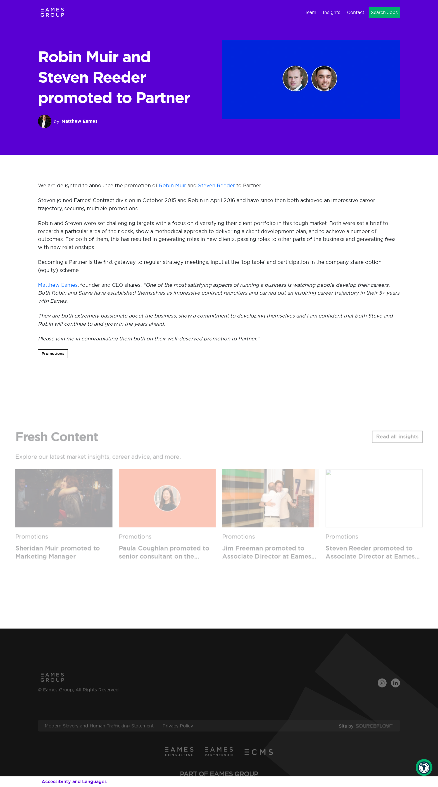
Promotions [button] (53, 353)
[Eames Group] (52, 12)
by (67, 121)
